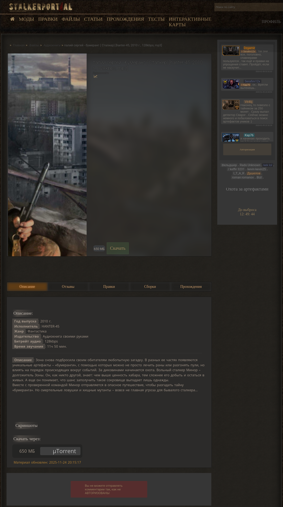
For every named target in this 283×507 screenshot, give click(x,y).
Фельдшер (229, 165)
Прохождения (125, 19)
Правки (48, 19)
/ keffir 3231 (236, 169)
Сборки (150, 287)
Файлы (71, 19)
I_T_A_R (238, 173)
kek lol (267, 165)
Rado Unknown (250, 165)
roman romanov (243, 177)
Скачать (118, 248)
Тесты (156, 19)
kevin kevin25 (257, 169)
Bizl (259, 177)
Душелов (253, 173)
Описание (27, 287)
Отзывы (68, 287)
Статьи (93, 19)
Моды (26, 19)
